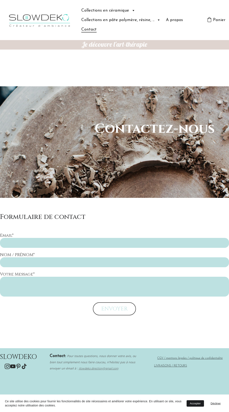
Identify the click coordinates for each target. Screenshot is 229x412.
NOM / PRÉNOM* (17, 255)
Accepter (195, 403)
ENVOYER (114, 308)
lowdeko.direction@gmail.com (99, 368)
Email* (7, 235)
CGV (160, 358)
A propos (174, 20)
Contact (89, 29)
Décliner (216, 403)
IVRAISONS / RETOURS (171, 365)
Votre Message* (17, 274)
